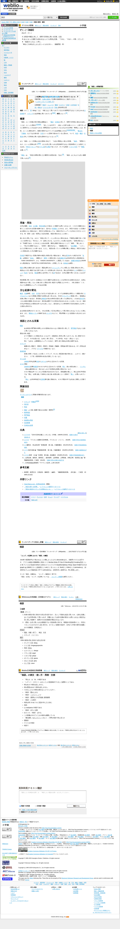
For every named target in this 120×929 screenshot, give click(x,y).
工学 (5, 62)
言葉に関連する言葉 (25, 745)
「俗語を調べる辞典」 (31, 487)
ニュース (51, 105)
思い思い (94, 216)
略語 (21, 293)
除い (35, 617)
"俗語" (44, 105)
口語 (60, 36)
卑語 (25, 407)
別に (30, 640)
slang (35, 643)
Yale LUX (34, 500)
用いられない (75, 617)
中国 (78, 565)
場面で (34, 39)
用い (51, 36)
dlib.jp (40, 107)
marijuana (29, 707)
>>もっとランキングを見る (110, 239)
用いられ (42, 617)
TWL (56, 107)
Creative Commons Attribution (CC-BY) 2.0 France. (42, 851)
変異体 (28, 560)
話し (37, 684)
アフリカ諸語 (27, 562)
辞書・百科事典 (8, 92)
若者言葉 (23, 351)
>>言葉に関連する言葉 (79, 746)
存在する (35, 640)
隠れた (32, 692)
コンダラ (49, 313)
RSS (67, 916)
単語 (81, 617)
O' (34, 565)
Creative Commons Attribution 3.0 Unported (40, 854)
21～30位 (107, 204)
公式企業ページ (77, 889)
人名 (5, 87)
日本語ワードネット (24, 871)
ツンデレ (83, 366)
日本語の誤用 (28, 425)
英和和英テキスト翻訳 (30, 788)
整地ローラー (33, 313)
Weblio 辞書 (109, 1)
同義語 (33, 402)
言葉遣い (55, 228)
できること (27, 690)
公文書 (35, 226)
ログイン (100, 1)
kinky (32, 258)
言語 (42, 562)
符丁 (34, 632)
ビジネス (6, 47)
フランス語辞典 (98, 900)
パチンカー (94, 100)
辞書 (4, 1)
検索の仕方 (14, 891)
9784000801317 (78, 455)
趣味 (5, 77)
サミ (42, 567)
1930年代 (56, 570)
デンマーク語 (28, 643)
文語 (30, 226)
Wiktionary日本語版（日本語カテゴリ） (37, 597)
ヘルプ (117, 1)
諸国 (57, 625)
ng (25, 567)
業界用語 (27, 412)
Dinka (56, 562)
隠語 (22, 155)
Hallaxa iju (94, 102)
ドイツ (33, 497)
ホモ (36, 692)
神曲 (82, 147)
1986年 (29, 567)
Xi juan (92, 107)
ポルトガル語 (28, 661)
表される (38, 560)
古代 (67, 625)
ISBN (71, 435)
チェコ (50, 497)
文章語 (26, 36)
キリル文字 (79, 560)
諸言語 (35, 570)
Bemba (50, 562)
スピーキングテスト (10, 167)
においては (54, 617)
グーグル (40, 348)
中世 (82, 622)
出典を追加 (46, 99)
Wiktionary (78, 599)
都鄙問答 (58, 44)
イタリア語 (73, 147)
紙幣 (63, 682)
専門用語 (74, 328)
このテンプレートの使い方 (45, 102)
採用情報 (75, 893)
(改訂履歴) (41, 829)
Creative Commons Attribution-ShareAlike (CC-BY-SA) (46, 842)
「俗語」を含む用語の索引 (29, 810)
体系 (54, 622)
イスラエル (64, 497)
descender (60, 560)
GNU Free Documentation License (51, 828)
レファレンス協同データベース (50, 487)
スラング (80, 39)
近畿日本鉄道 (75, 260)
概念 (93, 229)
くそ (75, 270)
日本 (68, 255)
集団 (48, 620)
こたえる (94, 236)
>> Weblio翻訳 (113, 243)
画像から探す (35, 891)
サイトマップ (14, 898)
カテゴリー (61, 84)
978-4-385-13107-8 (57, 460)
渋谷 (37, 361)
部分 (66, 617)
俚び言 (62, 745)
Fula (61, 562)
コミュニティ (56, 268)
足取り (94, 223)
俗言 (50, 745)
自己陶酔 (74, 246)
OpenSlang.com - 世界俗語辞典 (34, 484)
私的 (62, 614)
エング (23, 555)
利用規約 (13, 895)
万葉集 (23, 133)
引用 (31, 617)
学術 (40, 226)
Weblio (20, 843)
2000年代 (27, 366)
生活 (46, 620)
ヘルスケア (7, 75)
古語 (33, 293)
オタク (22, 364)
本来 (25, 614)
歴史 (27, 622)
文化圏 (82, 625)
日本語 (22, 255)
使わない (42, 690)
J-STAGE (74, 105)
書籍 (56, 105)
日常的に (47, 36)
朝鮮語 (31, 627)
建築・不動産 (8, 65)
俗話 (91, 128)
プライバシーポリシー (17, 896)
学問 (5, 67)
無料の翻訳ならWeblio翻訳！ (34, 7)
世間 (41, 36)
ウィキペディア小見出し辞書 (32, 542)
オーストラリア (50, 565)
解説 (46, 555)
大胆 (93, 233)
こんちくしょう (35, 695)
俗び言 (39, 745)
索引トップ (38, 25)
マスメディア (66, 296)
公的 (78, 614)
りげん (77, 745)
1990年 (26, 361)
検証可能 (45, 97)
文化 (5, 70)
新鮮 (93, 207)
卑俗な (52, 39)
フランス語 (27, 653)
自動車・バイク (8, 57)
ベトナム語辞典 (98, 906)
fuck (25, 273)
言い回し (27, 620)
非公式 (44, 614)
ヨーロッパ (52, 625)
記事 (30, 555)
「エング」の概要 (56, 577)
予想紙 (41, 697)
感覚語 (44, 298)
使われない (41, 39)
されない (58, 620)
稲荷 (39, 567)
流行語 (82, 298)
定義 (62, 617)
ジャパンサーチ (48, 107)
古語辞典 (53, 1)
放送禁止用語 (28, 420)
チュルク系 (29, 570)
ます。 (66, 560)
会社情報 (75, 891)
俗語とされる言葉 (96, 133)
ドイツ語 (27, 645)
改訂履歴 (76, 843)
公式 (31, 622)
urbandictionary (96, 116)
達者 (93, 210)
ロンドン (44, 682)
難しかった (48, 560)
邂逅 (93, 213)
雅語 (30, 36)
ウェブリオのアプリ (37, 889)
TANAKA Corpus (7, 849)
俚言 (73, 745)
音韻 (50, 682)
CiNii (67, 105)
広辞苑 (43, 379)
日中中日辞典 (35, 1)
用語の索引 (46, 25)
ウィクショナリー (26, 394)
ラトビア (57, 497)
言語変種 (27, 423)
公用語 (48, 147)
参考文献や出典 (54, 97)
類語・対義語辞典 (13, 1)
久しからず (36, 44)
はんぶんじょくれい (39, 718)
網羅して (49, 715)
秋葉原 (35, 366)
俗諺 (26, 42)
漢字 (78, 625)
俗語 (22, 397)
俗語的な (93, 93)
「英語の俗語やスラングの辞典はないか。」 (38, 489)
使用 (62, 570)
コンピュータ (8, 52)
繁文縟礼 (28, 718)
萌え (63, 366)
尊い (72, 374)
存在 (37, 614)
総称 (32, 620)
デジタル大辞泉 (27, 25)
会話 (66, 614)
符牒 (25, 417)
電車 (5, 55)
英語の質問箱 (8, 162)
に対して (35, 36)
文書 (43, 226)
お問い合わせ (56, 889)
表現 (30, 614)
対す (59, 622)
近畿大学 (63, 258)
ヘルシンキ (55, 567)
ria (36, 661)
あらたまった (28, 39)
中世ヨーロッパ (31, 147)
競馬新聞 (47, 697)
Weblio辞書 (21, 831)
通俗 (25, 720)
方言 (41, 133)
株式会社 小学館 (22, 826)
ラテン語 (42, 147)
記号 (3, 151)
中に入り (46, 702)
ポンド (60, 682)
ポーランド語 (28, 658)
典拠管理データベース (52, 494)
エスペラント (28, 650)
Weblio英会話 (8, 160)
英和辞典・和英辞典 (99, 893)
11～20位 (100, 204)
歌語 (76, 133)
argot (34, 653)
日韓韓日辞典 (45, 1)
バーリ (46, 562)
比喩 (25, 293)
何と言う (60, 718)
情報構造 (36, 562)
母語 (35, 273)
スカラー (62, 105)
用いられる (38, 622)
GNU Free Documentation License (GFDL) (43, 833)
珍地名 (66, 263)
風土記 (80, 131)
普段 (28, 687)
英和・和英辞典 (25, 1)
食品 (5, 85)
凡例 (59, 25)
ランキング (53, 25)
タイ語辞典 (97, 904)
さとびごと (44, 745)
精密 (93, 226)
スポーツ (6, 80)
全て (3, 45)
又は (83, 617)
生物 (5, 82)
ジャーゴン (35, 635)
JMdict (31, 878)
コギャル (43, 361)
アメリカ (40, 497)
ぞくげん (31, 42)
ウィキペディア (27, 84)
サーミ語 (35, 567)
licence (27, 880)
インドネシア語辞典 (99, 902)
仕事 (36, 710)
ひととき (94, 220)
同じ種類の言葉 (15, 22)
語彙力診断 (8, 165)
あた (91, 120)
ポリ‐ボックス (95, 91)
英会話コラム (8, 157)
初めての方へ (107, 14)
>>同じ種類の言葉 (67, 746)
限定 (53, 620)
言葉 (22, 22)
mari (91, 109)
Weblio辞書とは (15, 889)
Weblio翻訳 (97, 895)
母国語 (44, 622)
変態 (45, 258)
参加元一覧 (115, 14)
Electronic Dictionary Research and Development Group (77, 878)
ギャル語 (23, 359)
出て (25, 712)
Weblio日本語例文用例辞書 (32, 670)
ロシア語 (27, 663)
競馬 (32, 697)
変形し (73, 570)
